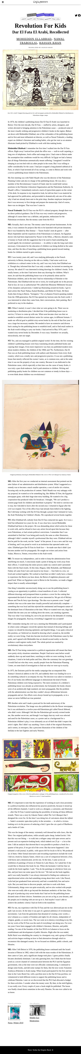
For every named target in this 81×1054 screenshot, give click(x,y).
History (47, 15)
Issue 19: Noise (32, 15)
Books (51, 15)
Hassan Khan (50, 42)
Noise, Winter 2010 (15, 1014)
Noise (53, 19)
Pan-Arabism (40, 19)
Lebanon (23, 19)
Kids (34, 19)
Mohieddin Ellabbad (33, 38)
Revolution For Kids (40, 25)
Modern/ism (48, 19)
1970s (58, 19)
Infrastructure (40, 15)
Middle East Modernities (37, 1013)
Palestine (29, 19)
